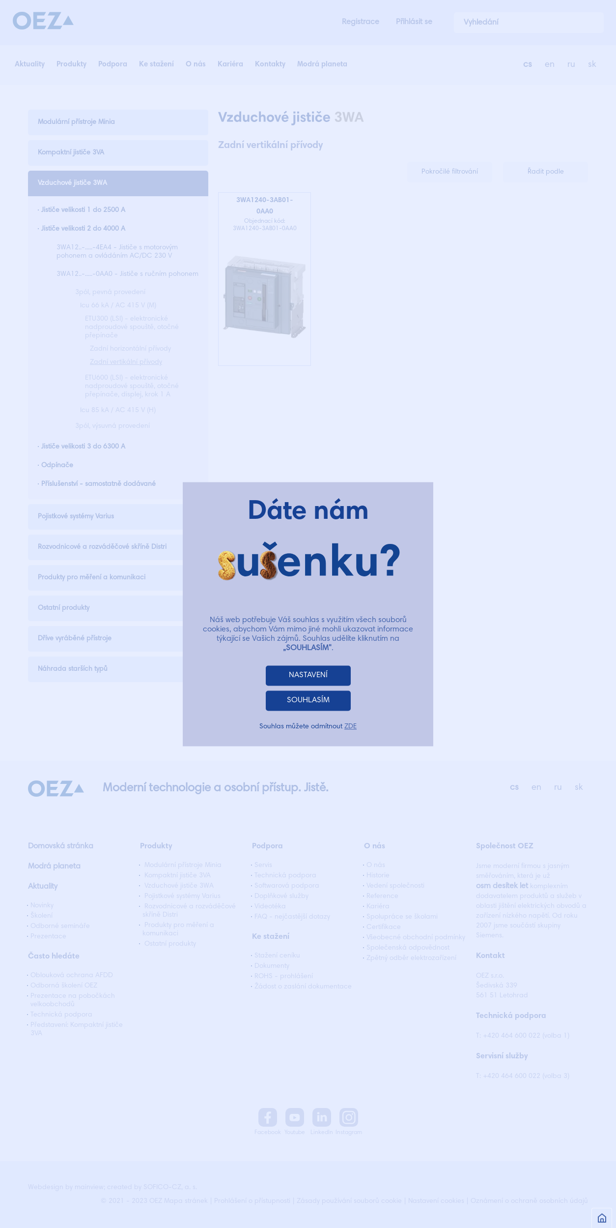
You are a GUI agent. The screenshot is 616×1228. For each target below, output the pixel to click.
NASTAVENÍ (308, 675)
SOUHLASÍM (308, 700)
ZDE (350, 726)
